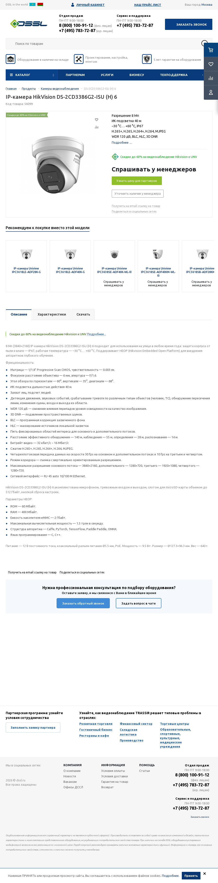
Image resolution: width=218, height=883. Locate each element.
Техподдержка (173, 74)
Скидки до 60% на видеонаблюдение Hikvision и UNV (158, 156)
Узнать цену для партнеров (136, 180)
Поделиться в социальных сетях (134, 211)
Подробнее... (96, 334)
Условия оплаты (113, 770)
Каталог (22, 74)
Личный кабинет (90, 4)
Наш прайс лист (147, 4)
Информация (113, 765)
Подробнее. (170, 875)
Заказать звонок (191, 24)
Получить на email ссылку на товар (136, 206)
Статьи (144, 770)
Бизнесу (136, 74)
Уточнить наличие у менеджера (138, 193)
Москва (206, 4)
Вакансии (70, 781)
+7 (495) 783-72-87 (77, 30)
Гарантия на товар (114, 781)
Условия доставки (114, 776)
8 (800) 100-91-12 (76, 25)
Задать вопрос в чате (138, 603)
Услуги (107, 74)
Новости (69, 776)
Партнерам (75, 74)
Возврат (107, 787)
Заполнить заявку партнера (33, 727)
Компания (72, 765)
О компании (71, 770)
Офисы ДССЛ (73, 787)
